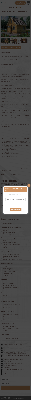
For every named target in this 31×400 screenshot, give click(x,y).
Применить (15, 209)
